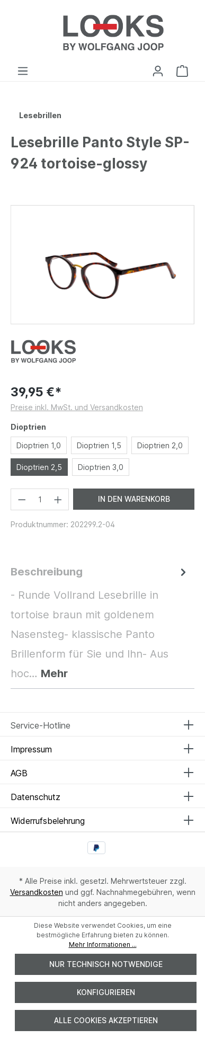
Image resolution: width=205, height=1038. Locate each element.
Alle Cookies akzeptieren (106, 1020)
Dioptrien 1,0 (38, 445)
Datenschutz (35, 797)
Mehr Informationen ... (103, 944)
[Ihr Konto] (158, 71)
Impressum (31, 749)
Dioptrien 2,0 (160, 445)
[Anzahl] (40, 499)
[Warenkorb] (182, 71)
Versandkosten (36, 892)
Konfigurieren (106, 992)
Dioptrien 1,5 (99, 445)
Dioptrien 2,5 (39, 467)
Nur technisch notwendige (106, 964)
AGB (19, 773)
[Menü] (23, 71)
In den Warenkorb (134, 498)
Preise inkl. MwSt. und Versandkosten (77, 407)
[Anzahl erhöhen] (58, 499)
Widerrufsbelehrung (48, 820)
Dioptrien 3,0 (100, 467)
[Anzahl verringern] (22, 499)
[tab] (100, 623)
